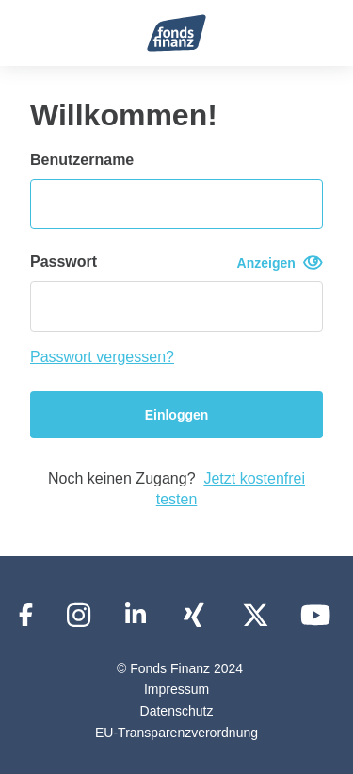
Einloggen (177, 414)
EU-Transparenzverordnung (176, 732)
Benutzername (82, 160)
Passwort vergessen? (102, 357)
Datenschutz (177, 710)
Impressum (176, 689)
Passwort (176, 262)
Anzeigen (280, 262)
